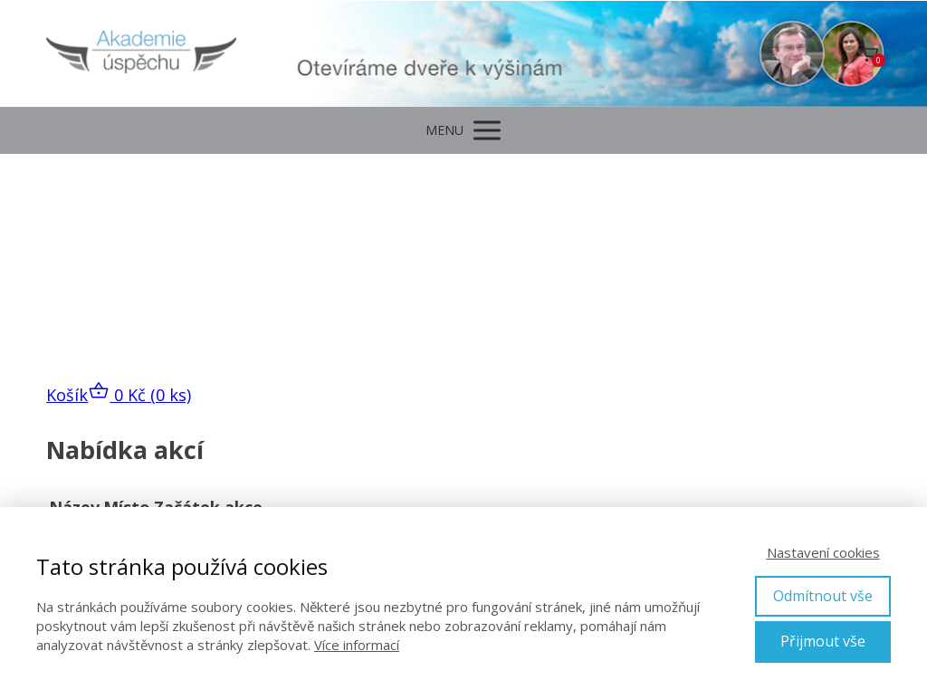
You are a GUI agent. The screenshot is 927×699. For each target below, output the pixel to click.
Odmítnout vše (823, 596)
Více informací (356, 645)
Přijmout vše (822, 641)
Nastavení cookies (823, 552)
